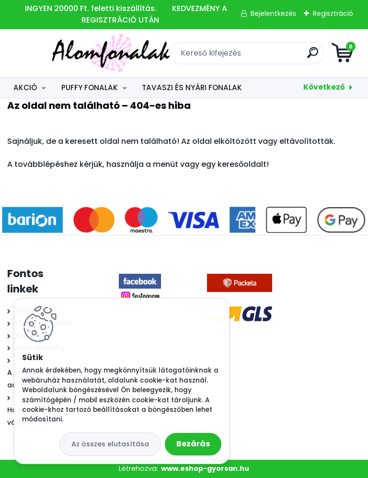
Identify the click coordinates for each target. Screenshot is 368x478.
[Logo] (66, 53)
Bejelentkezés (273, 13)
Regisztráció (333, 13)
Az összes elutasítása (110, 444)
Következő (324, 87)
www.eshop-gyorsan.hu (205, 468)
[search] (299, 56)
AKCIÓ (25, 87)
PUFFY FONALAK (89, 87)
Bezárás (193, 443)
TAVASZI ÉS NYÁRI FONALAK (192, 87)
